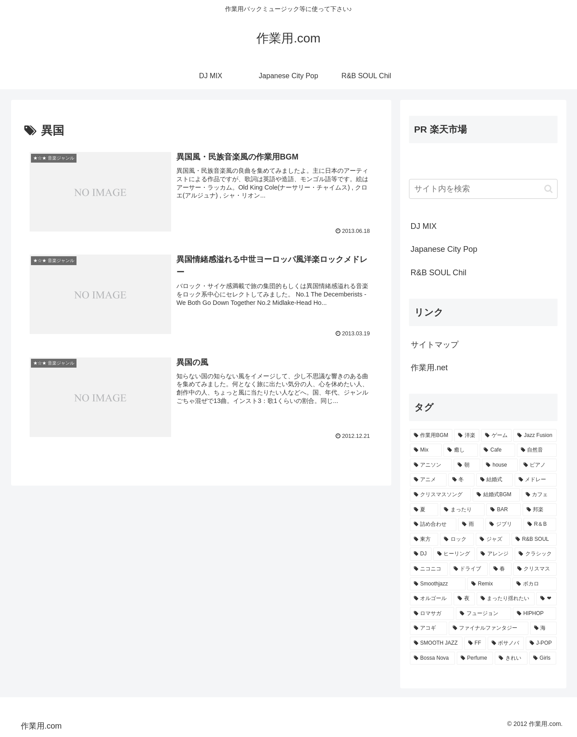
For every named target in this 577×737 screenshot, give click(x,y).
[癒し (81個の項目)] (460, 450)
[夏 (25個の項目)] (424, 510)
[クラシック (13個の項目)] (535, 554)
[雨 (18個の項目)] (471, 524)
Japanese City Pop (444, 249)
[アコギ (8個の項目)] (428, 628)
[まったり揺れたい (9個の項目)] (506, 598)
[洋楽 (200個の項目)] (466, 435)
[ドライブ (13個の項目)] (469, 569)
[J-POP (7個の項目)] (541, 643)
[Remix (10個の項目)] (489, 584)
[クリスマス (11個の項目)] (535, 569)
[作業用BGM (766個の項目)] (431, 435)
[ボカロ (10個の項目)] (534, 584)
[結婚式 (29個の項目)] (494, 479)
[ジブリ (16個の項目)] (503, 524)
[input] (483, 189)
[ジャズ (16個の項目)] (493, 539)
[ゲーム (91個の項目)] (496, 435)
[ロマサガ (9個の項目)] (432, 613)
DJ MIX (424, 226)
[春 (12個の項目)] (500, 569)
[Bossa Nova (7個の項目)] (432, 658)
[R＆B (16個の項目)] (540, 524)
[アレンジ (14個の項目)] (495, 554)
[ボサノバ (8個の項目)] (506, 643)
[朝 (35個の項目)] (467, 465)
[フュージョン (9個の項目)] (483, 613)
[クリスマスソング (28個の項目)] (440, 494)
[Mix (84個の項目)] (426, 450)
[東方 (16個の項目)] (424, 539)
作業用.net (429, 367)
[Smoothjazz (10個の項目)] (438, 584)
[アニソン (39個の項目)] (431, 465)
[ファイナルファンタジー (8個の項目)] (488, 628)
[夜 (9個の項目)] (464, 598)
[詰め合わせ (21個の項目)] (433, 524)
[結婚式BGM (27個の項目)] (496, 494)
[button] (548, 189)
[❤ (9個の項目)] (546, 598)
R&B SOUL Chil (438, 272)
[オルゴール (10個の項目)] (431, 598)
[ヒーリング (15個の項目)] (454, 554)
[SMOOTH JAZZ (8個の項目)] (436, 643)
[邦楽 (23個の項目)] (540, 510)
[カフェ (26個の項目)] (539, 494)
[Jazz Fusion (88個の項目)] (534, 435)
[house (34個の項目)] (500, 465)
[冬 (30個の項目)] (461, 479)
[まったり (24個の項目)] (462, 510)
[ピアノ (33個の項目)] (538, 465)
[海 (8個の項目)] (543, 628)
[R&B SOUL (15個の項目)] (534, 539)
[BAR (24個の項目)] (503, 510)
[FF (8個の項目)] (475, 643)
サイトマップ (435, 344)
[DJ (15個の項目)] (421, 554)
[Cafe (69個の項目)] (497, 450)
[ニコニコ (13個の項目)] (429, 569)
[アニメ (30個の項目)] (428, 479)
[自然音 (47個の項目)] (537, 450)
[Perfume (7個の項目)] (475, 658)
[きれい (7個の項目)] (511, 658)
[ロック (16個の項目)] (457, 539)
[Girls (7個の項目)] (543, 658)
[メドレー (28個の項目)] (536, 479)
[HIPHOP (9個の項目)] (535, 613)
